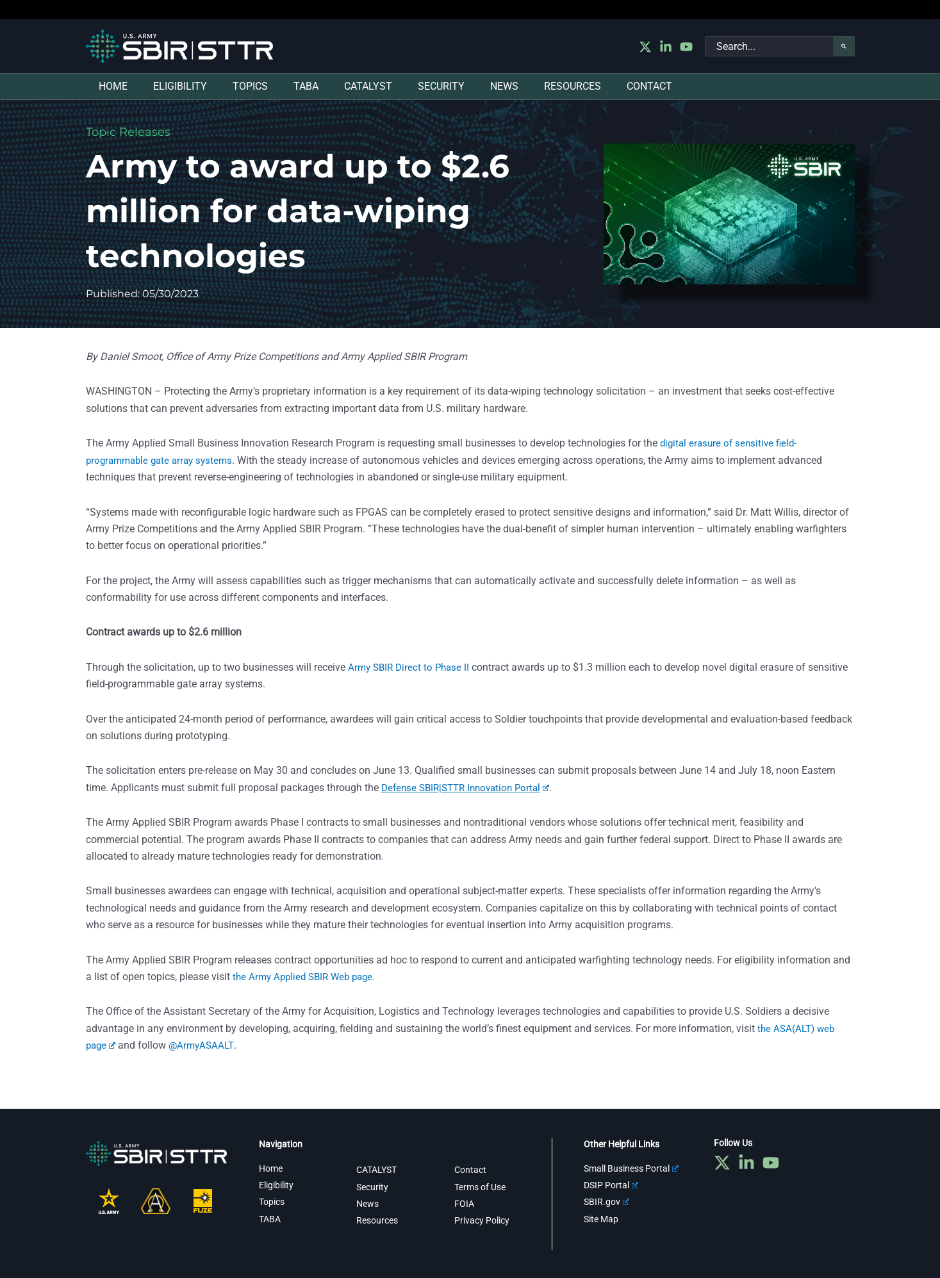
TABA (270, 1219)
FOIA (464, 1204)
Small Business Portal (631, 1168)
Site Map (601, 1219)
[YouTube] (686, 46)
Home (271, 1168)
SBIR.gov (606, 1202)
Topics (271, 1202)
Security (372, 1186)
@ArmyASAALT (204, 1045)
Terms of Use (480, 1186)
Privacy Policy (481, 1220)
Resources (377, 1220)
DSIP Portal (611, 1185)
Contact (470, 1170)
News (367, 1204)
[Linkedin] (665, 46)
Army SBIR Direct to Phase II (411, 667)
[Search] (844, 46)
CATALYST (376, 1170)
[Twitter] (645, 46)
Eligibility (276, 1185)
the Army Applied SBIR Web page (307, 977)
